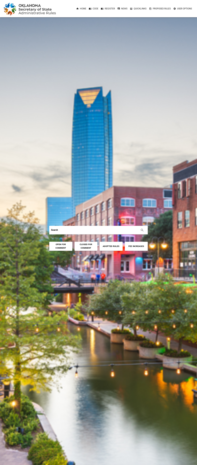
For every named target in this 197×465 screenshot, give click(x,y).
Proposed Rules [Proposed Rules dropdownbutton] (160, 8)
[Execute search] (142, 230)
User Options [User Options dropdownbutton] (182, 8)
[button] (81, 9)
